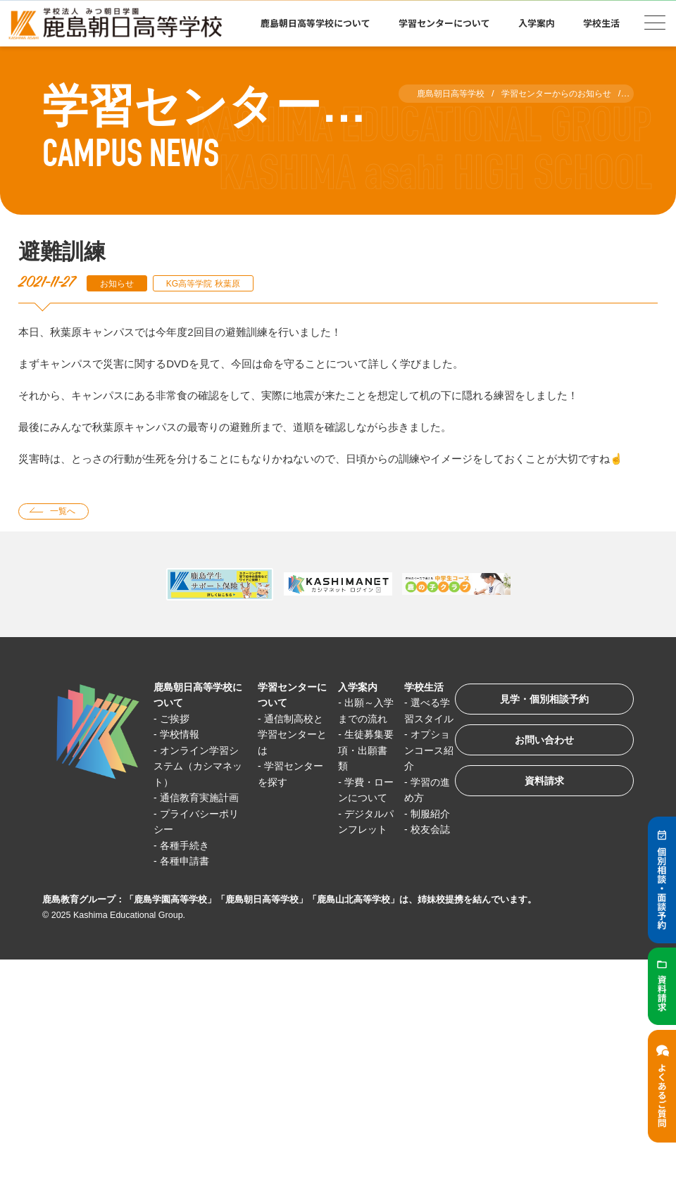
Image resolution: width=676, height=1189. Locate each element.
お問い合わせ (538, 747)
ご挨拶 (177, 720)
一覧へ (66, 512)
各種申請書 (187, 879)
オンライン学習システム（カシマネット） (197, 768)
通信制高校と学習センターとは (286, 736)
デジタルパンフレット (355, 863)
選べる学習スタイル (415, 720)
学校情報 (182, 736)
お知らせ (119, 283)
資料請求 (538, 790)
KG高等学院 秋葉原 (211, 283)
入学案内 (536, 23)
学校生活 (601, 23)
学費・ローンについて (355, 815)
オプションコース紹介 (415, 768)
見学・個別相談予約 (538, 703)
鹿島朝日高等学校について (315, 23)
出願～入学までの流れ (355, 720)
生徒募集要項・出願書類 (355, 768)
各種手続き (187, 863)
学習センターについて (444, 23)
